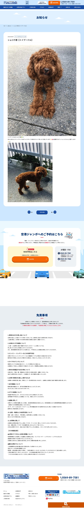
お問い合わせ (77, 8)
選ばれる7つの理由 (8, 8)
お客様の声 (51, 8)
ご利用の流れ (33, 8)
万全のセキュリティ (21, 498)
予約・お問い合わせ (35, 493)
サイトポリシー (18, 505)
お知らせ (68, 8)
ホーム (5, 491)
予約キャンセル (33, 496)
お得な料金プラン (21, 8)
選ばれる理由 (7, 493)
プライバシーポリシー (8, 505)
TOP (5, 26)
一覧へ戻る (42, 212)
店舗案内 (18, 496)
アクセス (42, 8)
